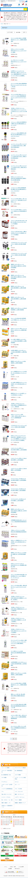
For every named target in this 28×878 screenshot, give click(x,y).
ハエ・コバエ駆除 (7, 768)
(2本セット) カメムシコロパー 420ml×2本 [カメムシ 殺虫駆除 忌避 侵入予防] (18, 565)
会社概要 (10, 868)
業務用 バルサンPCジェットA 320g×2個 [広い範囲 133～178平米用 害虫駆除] (18, 277)
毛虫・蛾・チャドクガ (6, 794)
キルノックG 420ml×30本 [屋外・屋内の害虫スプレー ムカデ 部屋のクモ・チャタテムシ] (19, 576)
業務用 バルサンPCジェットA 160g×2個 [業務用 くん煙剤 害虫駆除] (18, 299)
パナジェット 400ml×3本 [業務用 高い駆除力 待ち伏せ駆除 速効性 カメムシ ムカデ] (18, 124)
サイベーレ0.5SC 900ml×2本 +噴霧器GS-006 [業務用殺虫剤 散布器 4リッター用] (19, 706)
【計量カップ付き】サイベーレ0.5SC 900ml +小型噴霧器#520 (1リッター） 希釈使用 (19, 405)
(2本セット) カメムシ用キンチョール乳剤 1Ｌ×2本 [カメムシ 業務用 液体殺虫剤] (19, 330)
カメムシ (17, 781)
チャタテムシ (4, 781)
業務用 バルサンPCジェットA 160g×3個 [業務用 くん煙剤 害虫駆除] (18, 288)
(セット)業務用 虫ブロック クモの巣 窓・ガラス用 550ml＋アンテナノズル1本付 (19, 373)
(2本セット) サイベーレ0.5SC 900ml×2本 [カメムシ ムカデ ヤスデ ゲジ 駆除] (18, 51)
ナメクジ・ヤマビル (6, 797)
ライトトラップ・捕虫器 (20, 767)
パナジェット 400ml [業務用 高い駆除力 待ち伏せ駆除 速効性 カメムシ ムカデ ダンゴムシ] (18, 134)
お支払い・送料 (13, 866)
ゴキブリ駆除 (21, 775)
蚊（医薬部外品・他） (6, 774)
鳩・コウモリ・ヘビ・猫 (7, 800)
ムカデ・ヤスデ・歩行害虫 (7, 785)
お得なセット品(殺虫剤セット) (7, 806)
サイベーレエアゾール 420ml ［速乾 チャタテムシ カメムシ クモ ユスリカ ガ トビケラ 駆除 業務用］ (19, 642)
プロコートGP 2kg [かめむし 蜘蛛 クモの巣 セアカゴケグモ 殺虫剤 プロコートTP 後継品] (19, 233)
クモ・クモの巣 (18, 788)
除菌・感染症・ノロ (6, 802)
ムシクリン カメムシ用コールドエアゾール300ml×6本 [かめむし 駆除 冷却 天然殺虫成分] (19, 156)
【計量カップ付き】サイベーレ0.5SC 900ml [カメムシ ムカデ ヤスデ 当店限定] (18, 631)
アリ (3, 791)
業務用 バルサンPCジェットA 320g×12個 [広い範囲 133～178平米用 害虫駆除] (19, 511)
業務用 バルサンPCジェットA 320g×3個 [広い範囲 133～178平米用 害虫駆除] (18, 266)
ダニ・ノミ (17, 784)
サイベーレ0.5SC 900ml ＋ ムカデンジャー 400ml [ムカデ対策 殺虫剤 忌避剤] (19, 211)
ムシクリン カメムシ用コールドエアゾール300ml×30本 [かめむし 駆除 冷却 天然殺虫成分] (19, 145)
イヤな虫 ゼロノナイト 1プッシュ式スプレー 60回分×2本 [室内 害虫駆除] (19, 255)
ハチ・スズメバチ (19, 791)
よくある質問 (21, 866)
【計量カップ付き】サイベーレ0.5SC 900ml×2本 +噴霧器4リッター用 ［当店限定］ (19, 598)
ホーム (5, 866)
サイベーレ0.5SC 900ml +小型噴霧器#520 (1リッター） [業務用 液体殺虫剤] (19, 40)
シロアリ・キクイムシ (20, 797)
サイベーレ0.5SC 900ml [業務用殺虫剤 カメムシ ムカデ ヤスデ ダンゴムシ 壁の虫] (19, 85)
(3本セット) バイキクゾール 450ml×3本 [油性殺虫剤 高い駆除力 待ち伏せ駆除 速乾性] (18, 178)
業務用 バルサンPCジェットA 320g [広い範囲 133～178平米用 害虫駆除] (18, 554)
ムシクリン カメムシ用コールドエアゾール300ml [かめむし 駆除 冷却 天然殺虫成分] (19, 167)
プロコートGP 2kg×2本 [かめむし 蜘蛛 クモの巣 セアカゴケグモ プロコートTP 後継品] (19, 222)
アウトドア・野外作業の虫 (7, 771)
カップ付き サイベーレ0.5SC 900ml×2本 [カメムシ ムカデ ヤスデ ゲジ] (18, 61)
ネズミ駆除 (7, 777)
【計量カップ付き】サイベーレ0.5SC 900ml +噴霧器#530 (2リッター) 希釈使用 (19, 609)
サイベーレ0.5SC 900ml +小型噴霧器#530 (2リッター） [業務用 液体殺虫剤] (19, 685)
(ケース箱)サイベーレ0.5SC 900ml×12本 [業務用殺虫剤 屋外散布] (18, 653)
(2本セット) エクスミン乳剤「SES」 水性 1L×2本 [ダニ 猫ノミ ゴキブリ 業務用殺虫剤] (18, 416)
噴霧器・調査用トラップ (20, 802)
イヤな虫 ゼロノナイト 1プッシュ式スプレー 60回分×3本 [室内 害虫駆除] (19, 244)
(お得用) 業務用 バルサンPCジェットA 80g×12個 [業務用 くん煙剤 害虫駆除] (19, 352)
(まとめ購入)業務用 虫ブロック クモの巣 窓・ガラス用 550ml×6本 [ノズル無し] (19, 384)
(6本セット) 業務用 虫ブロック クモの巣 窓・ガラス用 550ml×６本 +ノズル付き (18, 542)
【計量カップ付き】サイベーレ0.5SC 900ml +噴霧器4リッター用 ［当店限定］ (18, 620)
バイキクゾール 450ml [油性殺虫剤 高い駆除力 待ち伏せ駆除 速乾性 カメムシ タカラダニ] (18, 189)
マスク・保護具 (18, 799)
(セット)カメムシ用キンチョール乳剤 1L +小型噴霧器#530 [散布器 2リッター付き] (18, 728)
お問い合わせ (17, 868)
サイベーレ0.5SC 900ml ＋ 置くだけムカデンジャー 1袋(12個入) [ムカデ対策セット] (19, 200)
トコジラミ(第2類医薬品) (7, 788)
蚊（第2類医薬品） (19, 770)
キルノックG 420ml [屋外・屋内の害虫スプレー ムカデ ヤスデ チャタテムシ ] (19, 587)
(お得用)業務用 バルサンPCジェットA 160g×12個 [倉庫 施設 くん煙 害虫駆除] (19, 664)
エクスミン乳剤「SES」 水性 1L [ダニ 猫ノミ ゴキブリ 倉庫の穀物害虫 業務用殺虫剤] (19, 717)
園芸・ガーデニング (19, 794)
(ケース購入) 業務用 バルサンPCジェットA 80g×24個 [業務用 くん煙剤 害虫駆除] (19, 341)
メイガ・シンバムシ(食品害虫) (20, 778)
